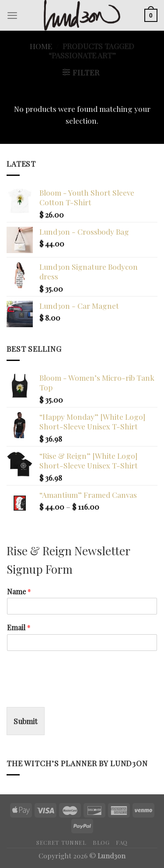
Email (19, 627)
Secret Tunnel (61, 842)
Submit (26, 721)
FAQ (122, 842)
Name (19, 591)
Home (41, 46)
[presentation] (73, 692)
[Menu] (12, 15)
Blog (101, 842)
